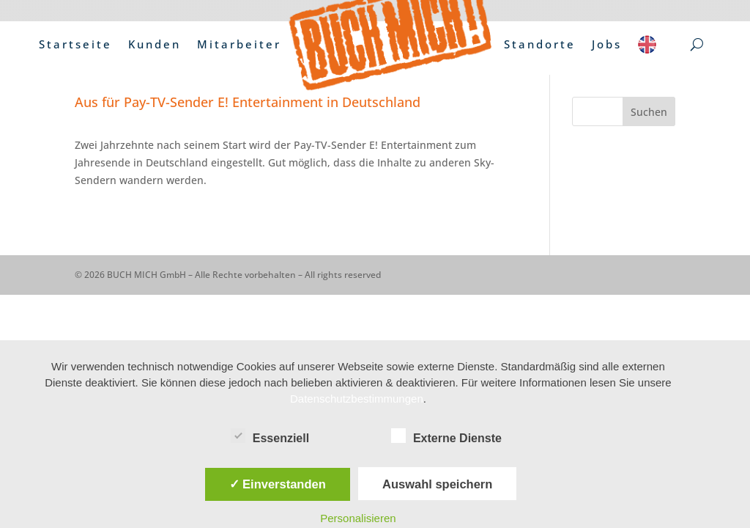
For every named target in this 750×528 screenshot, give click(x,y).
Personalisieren (358, 518)
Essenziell (270, 436)
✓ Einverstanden (277, 484)
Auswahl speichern (437, 484)
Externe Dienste (446, 436)
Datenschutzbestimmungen (356, 398)
